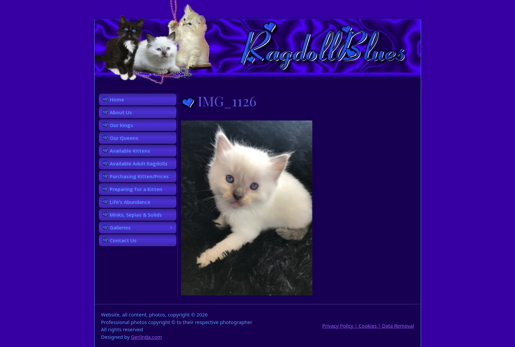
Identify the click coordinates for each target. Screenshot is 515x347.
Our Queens (124, 138)
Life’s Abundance (130, 202)
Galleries (143, 227)
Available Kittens (130, 150)
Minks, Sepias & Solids (136, 214)
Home (117, 99)
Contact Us (123, 240)
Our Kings (121, 125)
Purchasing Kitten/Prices (139, 176)
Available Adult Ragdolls (139, 163)
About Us (121, 112)
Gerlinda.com (146, 337)
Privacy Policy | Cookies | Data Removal (368, 325)
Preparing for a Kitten (136, 189)
